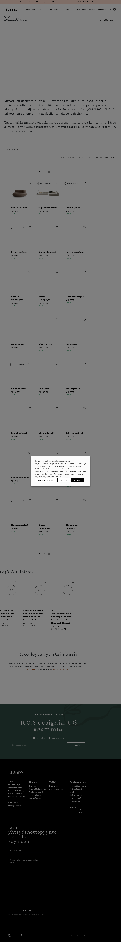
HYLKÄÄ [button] (63, 480)
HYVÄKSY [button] (77, 480)
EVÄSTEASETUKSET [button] (45, 480)
